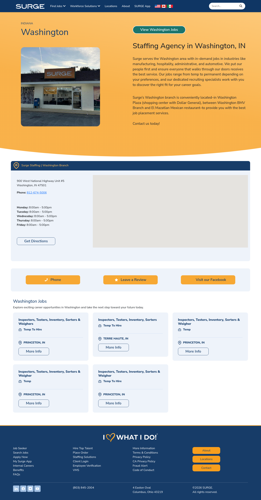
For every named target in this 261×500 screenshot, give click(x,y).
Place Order (80, 453)
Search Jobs (20, 453)
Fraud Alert (140, 466)
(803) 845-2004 (83, 488)
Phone (53, 279)
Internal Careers (23, 466)
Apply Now (20, 457)
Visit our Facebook (208, 279)
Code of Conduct (143, 470)
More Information (144, 448)
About (126, 6)
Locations (111, 6)
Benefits (18, 470)
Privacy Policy (142, 457)
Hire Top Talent (83, 448)
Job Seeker (20, 448)
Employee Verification (87, 466)
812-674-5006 (37, 193)
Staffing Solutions (84, 457)
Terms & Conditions (145, 453)
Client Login (80, 461)
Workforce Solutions (85, 6)
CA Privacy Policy (144, 461)
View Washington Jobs (159, 29)
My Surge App (22, 461)
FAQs (16, 474)
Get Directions (36, 241)
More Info (34, 351)
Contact (206, 468)
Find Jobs (58, 6)
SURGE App (142, 6)
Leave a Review (130, 279)
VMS (76, 470)
